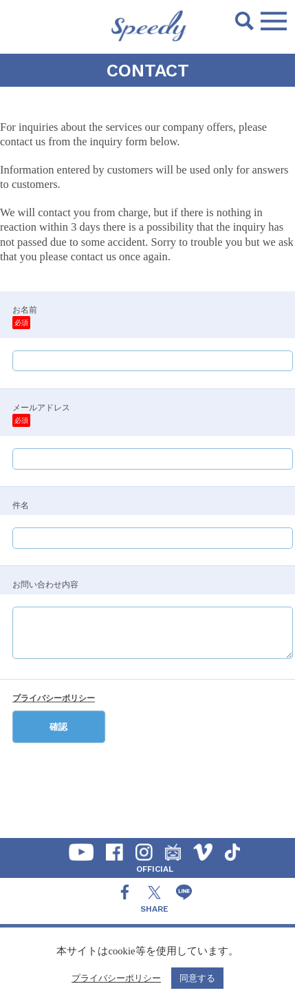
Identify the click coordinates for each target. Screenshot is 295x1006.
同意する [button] (197, 978)
